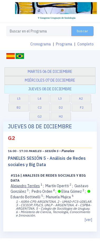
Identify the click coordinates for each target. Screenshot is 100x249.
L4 (39, 98)
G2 (39, 116)
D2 (61, 107)
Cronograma (40, 44)
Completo (85, 44)
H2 (61, 116)
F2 (82, 107)
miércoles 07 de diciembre (50, 80)
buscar (82, 31)
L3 (60, 98)
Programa (64, 44)
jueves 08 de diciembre (50, 89)
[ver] (88, 219)
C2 (40, 107)
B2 (19, 107)
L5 (19, 98)
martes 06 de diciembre (50, 71)
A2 (81, 98)
